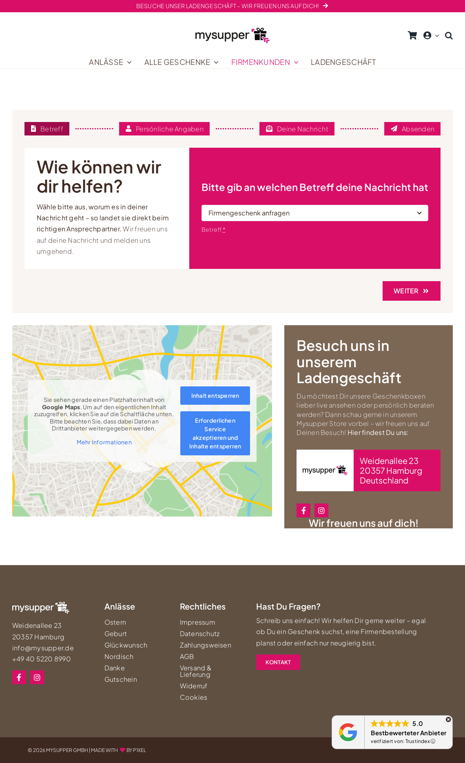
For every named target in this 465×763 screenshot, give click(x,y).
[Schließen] (448, 719)
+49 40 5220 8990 (41, 658)
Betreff (213, 229)
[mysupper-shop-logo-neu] (232, 31)
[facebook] (303, 510)
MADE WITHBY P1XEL (118, 750)
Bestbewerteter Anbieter (408, 732)
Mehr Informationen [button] (104, 442)
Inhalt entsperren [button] (215, 395)
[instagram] (321, 510)
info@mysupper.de (43, 647)
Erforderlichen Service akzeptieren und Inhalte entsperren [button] (215, 433)
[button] (449, 35)
